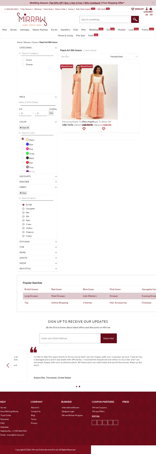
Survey (71, 9)
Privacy (34, 423)
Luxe (134, 29)
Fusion (148, 29)
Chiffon (29, 228)
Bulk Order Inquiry (83, 9)
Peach (30, 139)
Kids (75, 29)
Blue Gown (88, 289)
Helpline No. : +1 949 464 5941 (13, 431)
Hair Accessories (118, 302)
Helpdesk (4, 427)
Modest (121, 29)
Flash (93, 35)
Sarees (13, 29)
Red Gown (56, 289)
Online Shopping (59, 302)
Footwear (147, 302)
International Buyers (70, 407)
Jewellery (65, 29)
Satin (28, 220)
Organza (29, 232)
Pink (29, 148)
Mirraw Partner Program (72, 415)
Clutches (87, 302)
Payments (4, 419)
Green (30, 153)
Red (29, 162)
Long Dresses (31, 296)
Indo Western (90, 296)
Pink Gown (115, 289)
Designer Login (68, 411)
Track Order (48, 9)
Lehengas (24, 29)
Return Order (60, 9)
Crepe (28, 224)
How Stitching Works (9, 411)
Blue (29, 144)
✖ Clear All (24, 127)
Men (83, 29)
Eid (111, 29)
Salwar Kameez (40, 29)
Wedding (96, 29)
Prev (9, 365)
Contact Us (35, 411)
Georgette (30, 208)
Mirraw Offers (98, 411)
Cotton (29, 236)
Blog (33, 415)
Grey (29, 167)
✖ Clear (23, 193)
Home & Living (65, 35)
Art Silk (29, 204)
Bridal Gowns (31, 289)
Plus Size (80, 35)
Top (26, 302)
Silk (27, 216)
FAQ (2, 423)
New (4, 29)
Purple (30, 171)
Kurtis (54, 29)
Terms (33, 419)
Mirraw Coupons (99, 407)
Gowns (29, 60)
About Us (35, 407)
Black (30, 157)
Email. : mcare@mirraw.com (12, 435)
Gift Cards (103, 9)
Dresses (29, 64)
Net (27, 212)
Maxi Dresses (58, 296)
